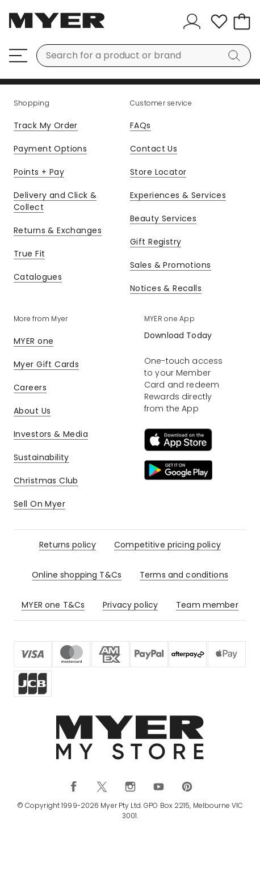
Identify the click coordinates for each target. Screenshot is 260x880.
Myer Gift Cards (46, 364)
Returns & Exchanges (58, 230)
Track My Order (46, 125)
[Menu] (18, 56)
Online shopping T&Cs (76, 574)
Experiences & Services (178, 195)
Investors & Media (51, 434)
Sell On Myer (39, 504)
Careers (30, 387)
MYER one (33, 341)
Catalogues (38, 277)
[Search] (236, 55)
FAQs (140, 125)
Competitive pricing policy (167, 544)
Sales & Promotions (170, 265)
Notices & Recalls (166, 288)
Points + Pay (39, 172)
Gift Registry (155, 241)
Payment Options (50, 148)
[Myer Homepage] (56, 26)
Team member (207, 604)
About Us (32, 410)
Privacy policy (130, 604)
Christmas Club (46, 480)
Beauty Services (163, 218)
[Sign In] (194, 21)
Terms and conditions (184, 574)
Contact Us (153, 148)
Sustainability (41, 457)
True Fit (29, 253)
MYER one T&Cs (53, 604)
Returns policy (67, 544)
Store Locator (158, 172)
